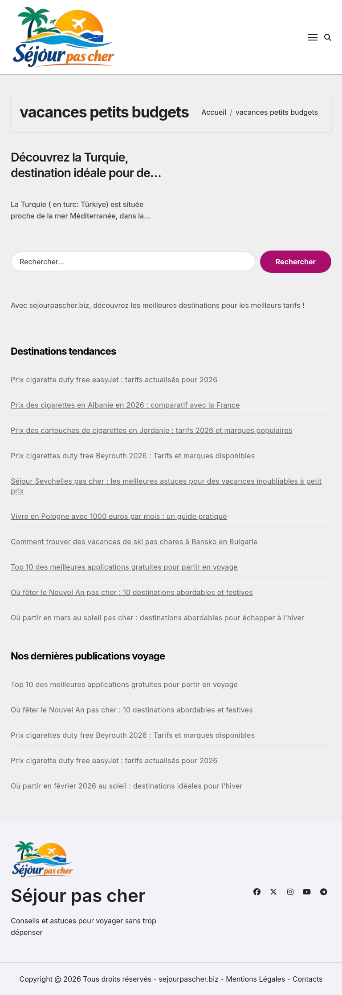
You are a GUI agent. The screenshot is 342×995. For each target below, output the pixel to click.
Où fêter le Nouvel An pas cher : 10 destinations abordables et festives (132, 592)
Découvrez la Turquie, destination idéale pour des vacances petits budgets (83, 173)
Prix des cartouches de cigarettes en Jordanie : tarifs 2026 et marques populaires (151, 430)
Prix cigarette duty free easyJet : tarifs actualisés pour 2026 (114, 379)
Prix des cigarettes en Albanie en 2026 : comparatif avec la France (125, 404)
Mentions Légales (256, 979)
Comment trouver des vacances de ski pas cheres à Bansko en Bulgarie (134, 541)
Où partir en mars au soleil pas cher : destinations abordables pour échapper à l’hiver (157, 617)
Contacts (308, 979)
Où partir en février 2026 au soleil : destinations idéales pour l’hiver (127, 785)
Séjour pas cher (78, 895)
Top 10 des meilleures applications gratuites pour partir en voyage (124, 566)
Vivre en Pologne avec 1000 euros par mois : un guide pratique (119, 516)
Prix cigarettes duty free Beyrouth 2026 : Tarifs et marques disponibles (133, 455)
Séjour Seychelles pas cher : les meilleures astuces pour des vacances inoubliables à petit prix (166, 486)
